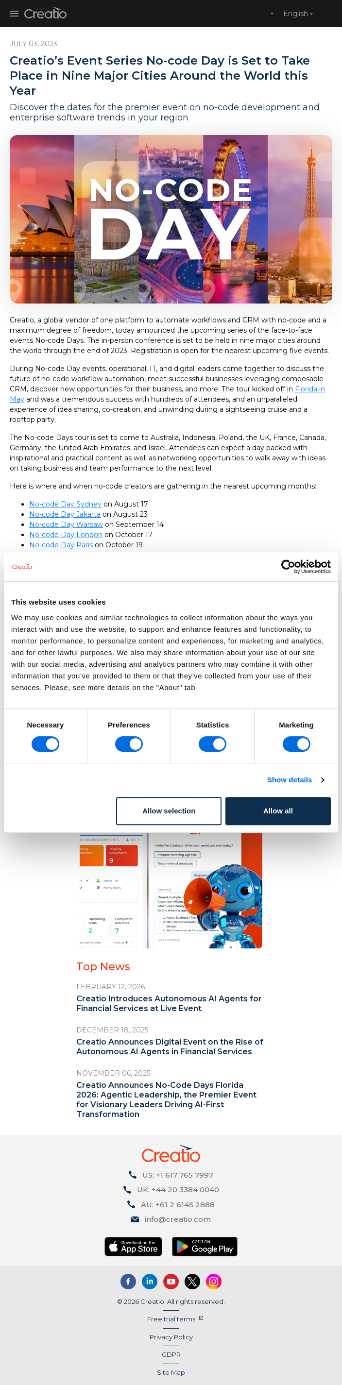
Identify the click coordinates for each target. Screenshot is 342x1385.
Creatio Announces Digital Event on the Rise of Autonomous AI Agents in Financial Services (169, 1046)
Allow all (278, 811)
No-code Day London (66, 534)
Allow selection (168, 811)
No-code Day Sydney (65, 504)
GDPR (171, 1354)
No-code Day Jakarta (65, 514)
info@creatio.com (178, 1219)
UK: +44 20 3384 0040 (178, 1189)
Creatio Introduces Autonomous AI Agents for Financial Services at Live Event (169, 1003)
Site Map (171, 1372)
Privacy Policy (171, 1337)
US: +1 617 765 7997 (177, 1175)
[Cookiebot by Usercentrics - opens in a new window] (288, 566)
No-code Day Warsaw (66, 524)
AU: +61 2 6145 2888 (178, 1204)
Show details (289, 780)
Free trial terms (171, 1319)
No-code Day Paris (61, 544)
